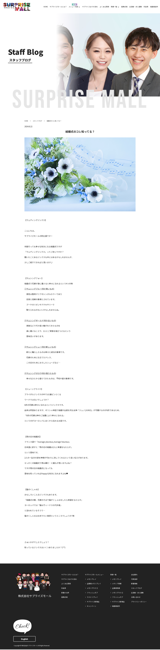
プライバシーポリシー (139, 602)
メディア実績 (116, 583)
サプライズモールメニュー (94, 574)
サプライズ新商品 (93, 602)
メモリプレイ (91, 579)
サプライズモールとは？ (58, 7)
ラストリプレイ (92, 597)
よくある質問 (104, 7)
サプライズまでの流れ (90, 7)
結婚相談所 (154, 7)
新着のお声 (65, 593)
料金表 (146, 7)
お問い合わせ (135, 597)
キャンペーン (91, 606)
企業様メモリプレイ (94, 583)
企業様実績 (116, 588)
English (24, 638)
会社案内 (134, 574)
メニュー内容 (73, 7)
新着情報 (134, 583)
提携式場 (124, 7)
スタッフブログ (37, 121)
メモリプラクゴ (92, 588)
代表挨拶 (134, 579)
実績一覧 (114, 7)
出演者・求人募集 (135, 7)
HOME (45, 7)
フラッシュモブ (92, 593)
